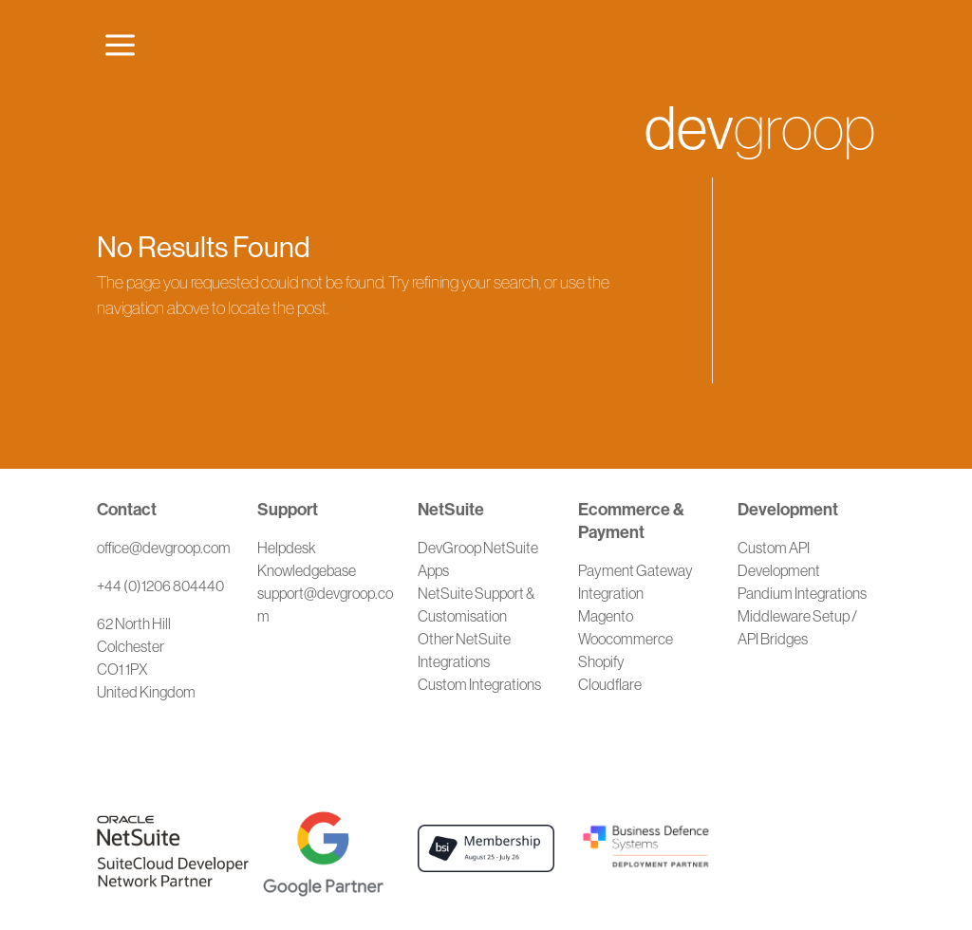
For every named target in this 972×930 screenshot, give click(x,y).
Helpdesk (286, 547)
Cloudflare (610, 684)
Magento (605, 615)
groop (760, 128)
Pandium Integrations (802, 593)
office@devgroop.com (164, 547)
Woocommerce (625, 638)
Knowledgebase (306, 570)
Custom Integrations (479, 684)
